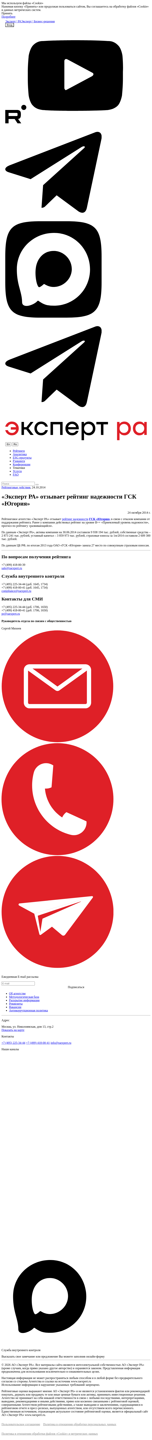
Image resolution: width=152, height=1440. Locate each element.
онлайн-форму (95, 1356)
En (8, 444)
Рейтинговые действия (16, 487)
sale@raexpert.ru (12, 568)
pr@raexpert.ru (11, 613)
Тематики (19, 467)
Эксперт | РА (13, 21)
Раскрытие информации (24, 1000)
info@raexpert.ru (61, 1042)
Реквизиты (16, 1003)
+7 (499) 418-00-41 (38, 1042)
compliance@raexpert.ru (16, 591)
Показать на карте (13, 1030)
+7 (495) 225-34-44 (13, 1042)
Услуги (17, 471)
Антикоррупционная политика (28, 1010)
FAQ (16, 474)
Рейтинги (19, 450)
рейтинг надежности (75, 519)
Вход (9, 25)
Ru (15, 444)
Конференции (21, 464)
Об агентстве (17, 993)
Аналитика (20, 454)
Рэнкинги (19, 461)
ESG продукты (22, 457)
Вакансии (15, 1007)
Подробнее (8, 16)
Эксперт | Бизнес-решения (38, 21)
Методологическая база (24, 996)
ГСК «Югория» (99, 519)
